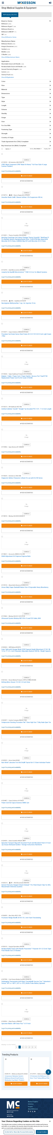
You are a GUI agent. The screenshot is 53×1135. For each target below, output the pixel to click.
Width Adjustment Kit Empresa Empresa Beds (16, 556)
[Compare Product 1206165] (2, 938)
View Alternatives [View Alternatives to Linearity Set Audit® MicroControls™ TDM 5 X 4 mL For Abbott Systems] (26, 286)
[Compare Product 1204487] (2, 783)
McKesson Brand (7, 29)
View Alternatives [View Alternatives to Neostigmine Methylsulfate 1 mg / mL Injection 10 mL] (26, 318)
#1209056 (4, 1021)
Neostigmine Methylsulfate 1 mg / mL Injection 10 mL (18, 303)
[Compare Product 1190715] (2, 186)
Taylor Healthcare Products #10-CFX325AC (20, 374)
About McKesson (33, 1109)
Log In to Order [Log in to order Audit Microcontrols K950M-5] (26, 281)
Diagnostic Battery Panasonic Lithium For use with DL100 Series (22, 478)
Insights (30, 1106)
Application (5, 61)
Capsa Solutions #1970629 (16, 800)
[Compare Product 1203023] (2, 742)
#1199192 (4, 585)
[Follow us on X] (32, 1111)
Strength (4, 133)
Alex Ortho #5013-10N (15, 915)
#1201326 (4, 680)
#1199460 (4, 616)
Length (3, 105)
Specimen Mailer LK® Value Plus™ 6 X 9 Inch (16, 1023)
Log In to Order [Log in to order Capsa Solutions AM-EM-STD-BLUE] (26, 345)
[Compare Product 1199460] (2, 608)
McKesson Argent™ (8, 26)
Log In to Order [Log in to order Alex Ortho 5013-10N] (26, 927)
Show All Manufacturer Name (10, 57)
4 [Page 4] (29, 1047)
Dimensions (5, 93)
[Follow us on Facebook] (28, 1111)
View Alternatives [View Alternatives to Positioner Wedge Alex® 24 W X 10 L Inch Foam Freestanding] (26, 932)
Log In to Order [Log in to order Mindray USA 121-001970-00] (26, 628)
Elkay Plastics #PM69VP (15, 1021)
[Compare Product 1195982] (2, 429)
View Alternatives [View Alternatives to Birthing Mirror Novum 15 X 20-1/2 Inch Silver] (26, 697)
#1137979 (33, 1074)
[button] (36, 148)
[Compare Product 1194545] (2, 356)
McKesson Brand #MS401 (45, 1074)
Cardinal (5, 49)
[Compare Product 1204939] (2, 823)
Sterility (4, 113)
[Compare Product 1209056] (2, 1004)
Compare (26, 160)
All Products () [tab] (10, 14)
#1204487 (4, 800)
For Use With (5, 125)
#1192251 (4, 235)
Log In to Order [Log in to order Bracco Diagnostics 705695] (26, 207)
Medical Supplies (33, 1101)
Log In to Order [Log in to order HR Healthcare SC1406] (26, 418)
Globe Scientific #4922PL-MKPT (17, 840)
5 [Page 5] (32, 1047)
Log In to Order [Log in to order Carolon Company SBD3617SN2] (26, 732)
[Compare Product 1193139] (2, 292)
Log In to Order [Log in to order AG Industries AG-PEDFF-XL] (26, 176)
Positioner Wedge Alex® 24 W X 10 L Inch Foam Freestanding (21, 918)
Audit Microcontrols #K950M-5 (17, 270)
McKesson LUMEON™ (8, 32)
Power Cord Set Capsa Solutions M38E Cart (15, 803)
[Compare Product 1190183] (2, 154)
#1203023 (4, 760)
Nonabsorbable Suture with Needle (13, 66)
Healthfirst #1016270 (20, 301)
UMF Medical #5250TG (15, 647)
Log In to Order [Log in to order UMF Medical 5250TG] (26, 660)
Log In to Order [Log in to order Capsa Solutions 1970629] (26, 812)
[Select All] (2, 149)
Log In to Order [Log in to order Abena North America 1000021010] (26, 597)
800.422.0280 (10, 1116)
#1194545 (4, 374)
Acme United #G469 (14, 760)
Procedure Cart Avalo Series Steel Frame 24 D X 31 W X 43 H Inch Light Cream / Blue (26, 335)
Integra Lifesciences (9, 46)
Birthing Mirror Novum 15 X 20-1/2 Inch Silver (15, 682)
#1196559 (4, 476)
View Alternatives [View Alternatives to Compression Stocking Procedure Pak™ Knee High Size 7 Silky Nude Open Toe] (26, 737)
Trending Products (10, 1054)
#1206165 (4, 946)
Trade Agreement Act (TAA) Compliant (14, 141)
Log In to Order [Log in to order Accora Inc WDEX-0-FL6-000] (26, 566)
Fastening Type (6, 129)
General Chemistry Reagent (11, 69)
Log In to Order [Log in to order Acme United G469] (26, 772)
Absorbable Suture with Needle (12, 64)
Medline (5, 52)
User (3, 121)
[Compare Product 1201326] (2, 671)
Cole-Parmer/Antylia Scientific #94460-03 (20, 979)
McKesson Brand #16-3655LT (20, 1074)
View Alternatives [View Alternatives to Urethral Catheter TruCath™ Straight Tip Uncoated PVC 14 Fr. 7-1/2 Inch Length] (26, 423)
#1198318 (4, 516)
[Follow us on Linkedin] (34, 1111)
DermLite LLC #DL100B (15, 476)
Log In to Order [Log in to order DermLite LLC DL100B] (26, 487)
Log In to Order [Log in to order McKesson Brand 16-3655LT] (16, 1083)
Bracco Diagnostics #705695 (22, 195)
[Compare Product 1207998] (2, 971)
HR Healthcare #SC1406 (15, 407)
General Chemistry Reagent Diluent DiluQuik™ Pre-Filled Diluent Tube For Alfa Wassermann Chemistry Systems (25, 886)
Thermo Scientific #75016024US (17, 235)
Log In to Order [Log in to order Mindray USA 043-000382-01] (26, 525)
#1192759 (4, 270)
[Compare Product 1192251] (2, 218)
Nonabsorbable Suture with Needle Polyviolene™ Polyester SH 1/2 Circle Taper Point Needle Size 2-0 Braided (26, 949)
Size (3, 85)
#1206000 (4, 915)
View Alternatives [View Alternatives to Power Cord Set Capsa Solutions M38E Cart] (26, 817)
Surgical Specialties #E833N (16, 946)
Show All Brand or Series (8, 37)
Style (3, 101)
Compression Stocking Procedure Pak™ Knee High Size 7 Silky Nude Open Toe (26, 722)
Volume (4, 109)
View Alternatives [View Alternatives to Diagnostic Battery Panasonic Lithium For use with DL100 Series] (26, 492)
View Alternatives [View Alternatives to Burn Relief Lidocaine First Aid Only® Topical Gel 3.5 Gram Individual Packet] (26, 777)
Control (5, 72)
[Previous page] (16, 1047)
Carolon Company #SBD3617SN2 (18, 720)
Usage (3, 117)
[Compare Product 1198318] (2, 498)
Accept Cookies (42, 1132)
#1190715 (4, 195)
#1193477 (4, 332)
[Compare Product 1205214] (2, 865)
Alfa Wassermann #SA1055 (21, 883)
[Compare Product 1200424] (2, 639)
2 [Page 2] (22, 1047)
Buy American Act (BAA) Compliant (13, 145)
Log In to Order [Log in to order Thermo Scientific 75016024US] (26, 250)
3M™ (3, 34)
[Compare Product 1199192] (2, 576)
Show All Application (7, 77)
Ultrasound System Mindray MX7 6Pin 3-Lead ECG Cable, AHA (21, 618)
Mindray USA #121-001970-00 (17, 616)
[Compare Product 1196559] (2, 467)
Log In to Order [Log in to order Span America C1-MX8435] (26, 456)
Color (3, 81)
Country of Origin (7, 137)
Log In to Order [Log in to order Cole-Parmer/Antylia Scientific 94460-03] (26, 993)
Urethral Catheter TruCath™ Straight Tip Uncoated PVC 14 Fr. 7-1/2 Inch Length (26, 409)
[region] (26, 1126)
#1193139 (4, 301)
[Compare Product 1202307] (2, 702)
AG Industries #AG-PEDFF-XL (16, 162)
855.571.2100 (10, 1112)
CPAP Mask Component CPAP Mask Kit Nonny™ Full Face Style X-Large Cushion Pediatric (24, 165)
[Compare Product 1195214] (2, 398)
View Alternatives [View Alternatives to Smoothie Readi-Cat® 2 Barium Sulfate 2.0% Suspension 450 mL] (26, 212)
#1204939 (4, 840)
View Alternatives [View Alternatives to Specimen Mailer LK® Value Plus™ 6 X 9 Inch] (26, 1038)
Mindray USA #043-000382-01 (17, 516)
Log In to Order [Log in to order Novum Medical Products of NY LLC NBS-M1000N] (26, 692)
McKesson (6, 24)
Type (3, 97)
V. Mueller (6, 54)
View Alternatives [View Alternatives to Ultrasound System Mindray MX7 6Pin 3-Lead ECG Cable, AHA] (26, 633)
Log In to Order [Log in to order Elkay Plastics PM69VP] (26, 1033)
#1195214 (4, 407)
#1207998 (4, 979)
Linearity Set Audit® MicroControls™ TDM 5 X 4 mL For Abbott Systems (24, 272)
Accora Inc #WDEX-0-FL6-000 (17, 554)
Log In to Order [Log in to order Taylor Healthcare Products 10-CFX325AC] (26, 387)
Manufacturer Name (8, 41)
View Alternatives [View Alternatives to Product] (26, 461)
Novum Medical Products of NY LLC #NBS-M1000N (22, 680)
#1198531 (4, 554)
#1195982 (4, 447)
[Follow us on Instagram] (30, 1111)
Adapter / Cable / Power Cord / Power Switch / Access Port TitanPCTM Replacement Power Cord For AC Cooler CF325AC (24, 377)
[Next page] (35, 1047)
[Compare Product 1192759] (2, 261)
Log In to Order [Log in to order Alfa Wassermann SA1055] (26, 896)
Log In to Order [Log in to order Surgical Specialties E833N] (26, 960)
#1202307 (4, 720)
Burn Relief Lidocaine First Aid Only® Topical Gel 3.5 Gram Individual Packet (25, 762)
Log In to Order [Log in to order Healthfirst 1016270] (26, 312)
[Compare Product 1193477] (2, 323)
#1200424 (4, 647)
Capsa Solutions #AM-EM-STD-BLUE (18, 332)
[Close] (50, 1121)
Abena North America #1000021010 (18, 585)
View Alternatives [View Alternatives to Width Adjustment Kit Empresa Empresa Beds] (26, 571)
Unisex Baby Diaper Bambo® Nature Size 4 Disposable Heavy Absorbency (24, 587)
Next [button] (48, 1072)
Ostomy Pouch (7, 74)
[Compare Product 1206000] (2, 907)
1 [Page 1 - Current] (20, 1047)
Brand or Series (6, 21)
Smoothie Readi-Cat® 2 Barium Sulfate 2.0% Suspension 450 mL (22, 197)
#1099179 (7, 1074)
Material (4, 89)
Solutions (31, 1104)
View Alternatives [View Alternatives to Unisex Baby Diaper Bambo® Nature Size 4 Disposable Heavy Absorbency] (26, 602)
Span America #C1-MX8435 (16, 447)
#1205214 (4, 883)
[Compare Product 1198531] (2, 536)
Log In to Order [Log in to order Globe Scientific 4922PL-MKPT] (26, 854)
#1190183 (4, 162)
